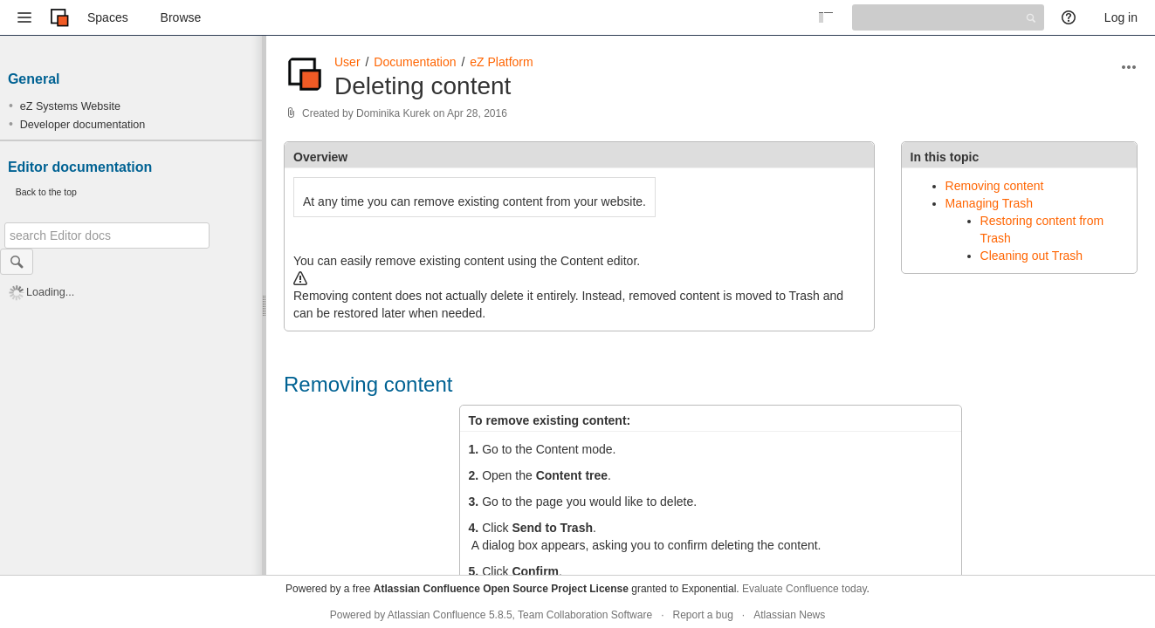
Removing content (994, 186)
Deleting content (422, 85)
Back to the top (46, 192)
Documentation (415, 62)
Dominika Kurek (393, 113)
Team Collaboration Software (585, 615)
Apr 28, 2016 (477, 113)
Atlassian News (789, 615)
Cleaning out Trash (1031, 256)
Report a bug (702, 615)
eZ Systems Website (70, 106)
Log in (1121, 17)
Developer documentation (83, 125)
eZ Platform (501, 62)
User (347, 62)
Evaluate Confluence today (804, 589)
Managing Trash (989, 203)
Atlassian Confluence (437, 615)
